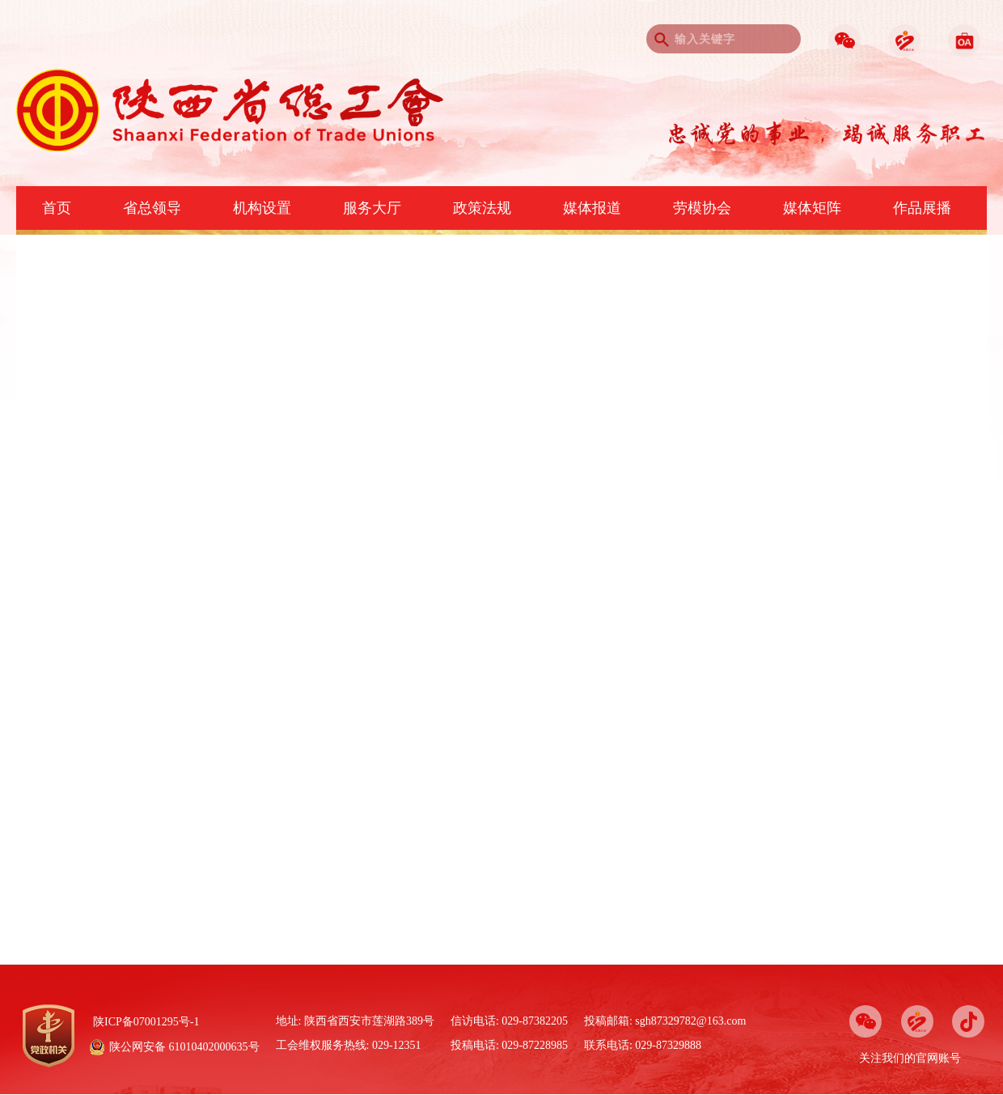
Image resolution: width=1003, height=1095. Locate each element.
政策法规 (482, 208)
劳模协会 (702, 208)
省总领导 (152, 208)
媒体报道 (592, 208)
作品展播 (922, 208)
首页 (56, 208)
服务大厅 (372, 208)
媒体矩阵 (812, 208)
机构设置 (262, 208)
